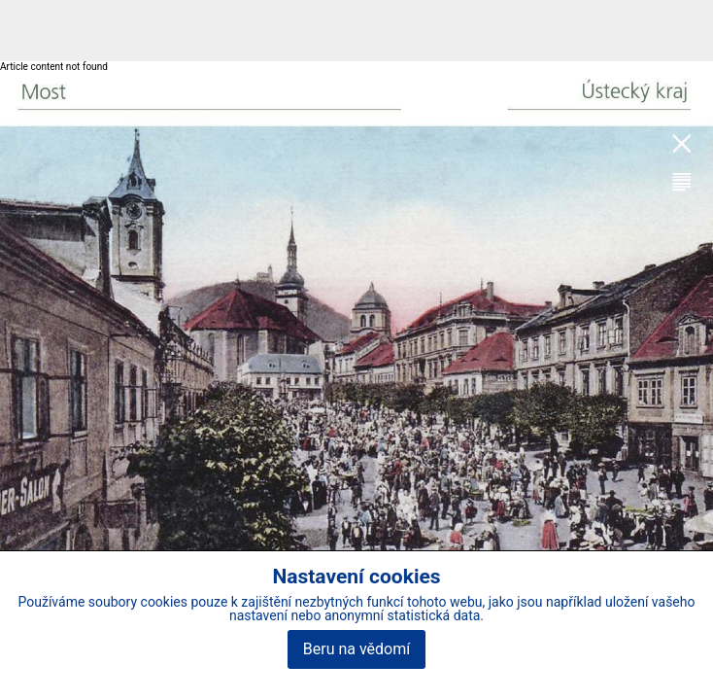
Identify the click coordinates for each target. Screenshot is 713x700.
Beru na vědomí (356, 649)
